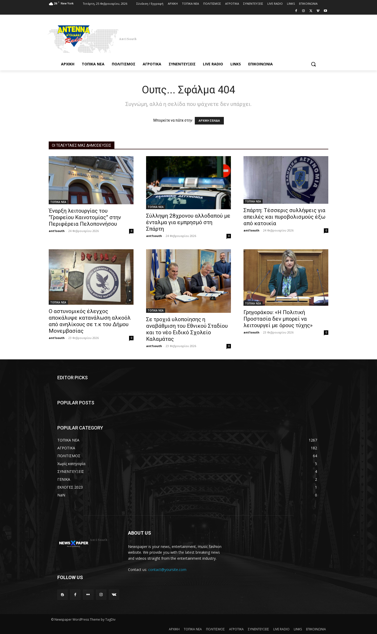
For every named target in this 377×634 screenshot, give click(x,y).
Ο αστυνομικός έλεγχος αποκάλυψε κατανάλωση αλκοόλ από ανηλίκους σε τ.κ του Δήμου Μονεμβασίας (90, 321)
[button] (313, 64)
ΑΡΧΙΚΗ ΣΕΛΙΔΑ (209, 120)
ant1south (57, 231)
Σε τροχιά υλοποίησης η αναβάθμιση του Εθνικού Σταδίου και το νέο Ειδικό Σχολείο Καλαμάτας (187, 329)
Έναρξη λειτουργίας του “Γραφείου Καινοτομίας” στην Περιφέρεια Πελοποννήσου (85, 217)
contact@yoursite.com (167, 569)
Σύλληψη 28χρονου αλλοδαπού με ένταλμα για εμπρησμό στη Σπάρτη (188, 222)
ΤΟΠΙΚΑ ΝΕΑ (58, 202)
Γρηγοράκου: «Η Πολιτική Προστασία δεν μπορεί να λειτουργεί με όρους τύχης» (278, 319)
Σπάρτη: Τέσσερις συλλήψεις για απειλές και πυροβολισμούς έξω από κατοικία (284, 217)
